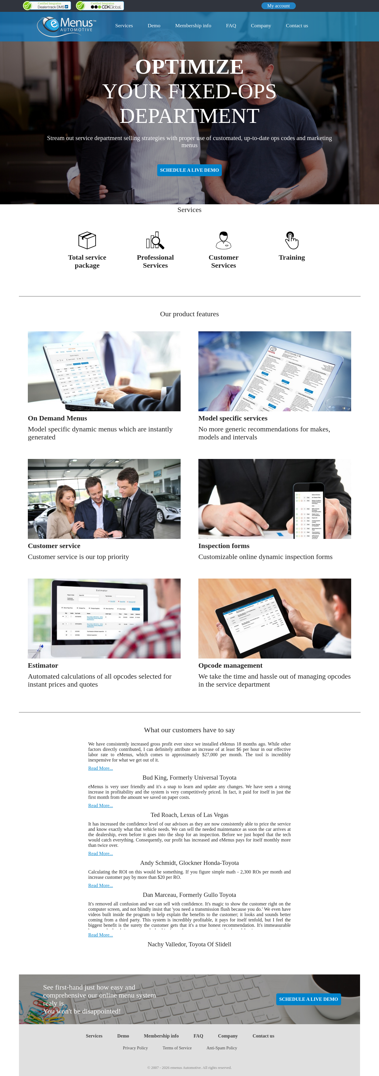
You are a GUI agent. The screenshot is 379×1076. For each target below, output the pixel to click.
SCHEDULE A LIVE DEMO (189, 170)
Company (261, 25)
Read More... (100, 768)
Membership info (193, 25)
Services (124, 25)
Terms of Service (177, 1048)
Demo (154, 25)
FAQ (231, 25)
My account (278, 5)
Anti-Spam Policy (221, 1048)
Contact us (297, 25)
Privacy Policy (135, 1048)
